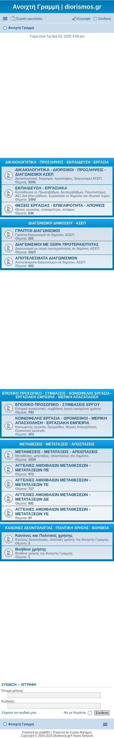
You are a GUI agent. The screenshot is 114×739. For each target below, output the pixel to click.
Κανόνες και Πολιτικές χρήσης (44, 535)
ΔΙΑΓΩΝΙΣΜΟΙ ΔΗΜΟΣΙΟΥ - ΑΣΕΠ (57, 223)
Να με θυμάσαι (78, 713)
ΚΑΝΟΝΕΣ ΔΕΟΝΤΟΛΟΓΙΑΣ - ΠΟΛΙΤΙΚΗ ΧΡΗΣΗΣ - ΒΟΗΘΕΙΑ (57, 528)
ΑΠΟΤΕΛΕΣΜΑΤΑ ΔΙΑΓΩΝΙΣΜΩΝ (46, 258)
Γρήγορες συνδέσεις (6, 18)
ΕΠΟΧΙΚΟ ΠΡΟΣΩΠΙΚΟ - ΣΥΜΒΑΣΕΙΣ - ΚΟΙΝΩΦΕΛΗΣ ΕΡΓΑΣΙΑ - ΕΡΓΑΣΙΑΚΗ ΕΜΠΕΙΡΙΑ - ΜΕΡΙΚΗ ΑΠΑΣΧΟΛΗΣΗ (57, 395)
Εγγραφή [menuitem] (84, 18)
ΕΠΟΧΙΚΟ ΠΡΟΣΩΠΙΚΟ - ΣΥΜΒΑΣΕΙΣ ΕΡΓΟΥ (57, 404)
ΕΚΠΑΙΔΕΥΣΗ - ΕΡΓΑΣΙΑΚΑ (41, 188)
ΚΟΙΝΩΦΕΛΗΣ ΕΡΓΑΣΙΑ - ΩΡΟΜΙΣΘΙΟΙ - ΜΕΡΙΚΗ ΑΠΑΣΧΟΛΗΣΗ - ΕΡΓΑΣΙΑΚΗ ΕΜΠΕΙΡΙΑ (61, 420)
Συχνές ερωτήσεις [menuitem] (29, 18)
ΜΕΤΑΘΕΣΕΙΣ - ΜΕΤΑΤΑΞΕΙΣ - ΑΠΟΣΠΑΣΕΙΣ (57, 444)
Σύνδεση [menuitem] (104, 18)
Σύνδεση (9, 684)
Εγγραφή (28, 684)
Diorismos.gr (61, 735)
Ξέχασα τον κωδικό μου (19, 712)
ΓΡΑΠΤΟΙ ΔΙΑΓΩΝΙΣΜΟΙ (37, 230)
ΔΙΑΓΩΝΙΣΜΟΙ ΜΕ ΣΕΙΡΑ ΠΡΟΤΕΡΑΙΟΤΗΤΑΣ (56, 244)
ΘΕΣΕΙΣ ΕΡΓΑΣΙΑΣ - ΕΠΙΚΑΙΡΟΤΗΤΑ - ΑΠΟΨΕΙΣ (60, 205)
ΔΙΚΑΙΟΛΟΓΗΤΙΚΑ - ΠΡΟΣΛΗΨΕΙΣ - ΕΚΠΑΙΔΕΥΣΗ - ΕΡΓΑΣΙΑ (57, 162)
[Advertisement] (57, 97)
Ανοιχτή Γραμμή (21, 724)
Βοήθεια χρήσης (30, 549)
